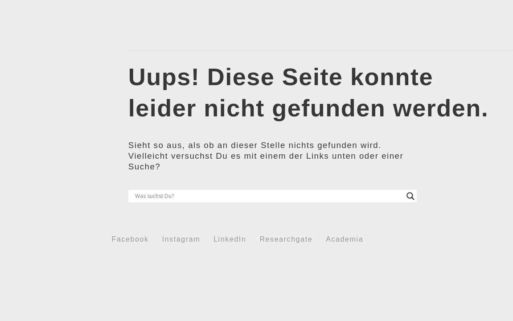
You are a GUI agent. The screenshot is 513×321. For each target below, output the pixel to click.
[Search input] (268, 196)
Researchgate (285, 239)
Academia (344, 239)
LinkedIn (229, 239)
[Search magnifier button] (410, 196)
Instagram (181, 239)
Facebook (130, 239)
